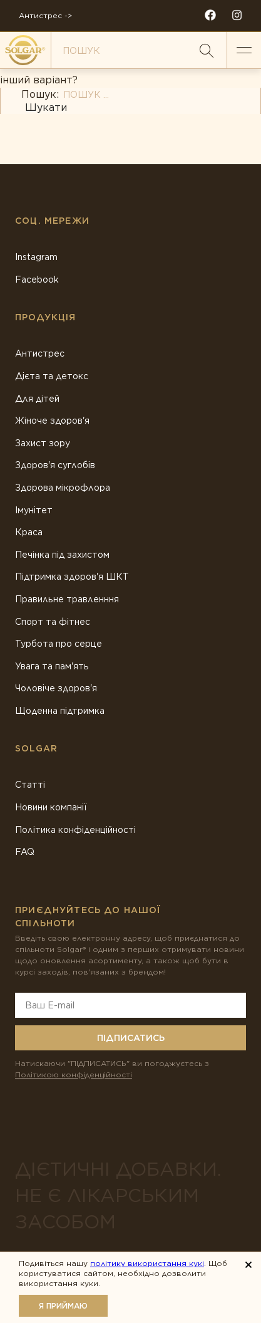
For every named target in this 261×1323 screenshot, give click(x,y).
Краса (29, 532)
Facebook (37, 280)
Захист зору (42, 443)
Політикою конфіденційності (73, 1074)
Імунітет (34, 510)
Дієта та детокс (51, 376)
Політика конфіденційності (75, 830)
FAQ (24, 852)
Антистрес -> (45, 15)
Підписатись (131, 1038)
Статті (30, 785)
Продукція (45, 317)
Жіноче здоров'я (52, 421)
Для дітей (37, 399)
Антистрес (39, 353)
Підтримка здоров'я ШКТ (72, 577)
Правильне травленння (67, 599)
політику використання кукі (147, 1263)
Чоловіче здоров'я (56, 688)
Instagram (36, 257)
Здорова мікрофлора (62, 488)
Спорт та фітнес (52, 622)
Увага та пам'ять (52, 666)
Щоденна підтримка (60, 711)
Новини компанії (50, 807)
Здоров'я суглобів (55, 465)
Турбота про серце (58, 644)
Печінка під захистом (62, 555)
